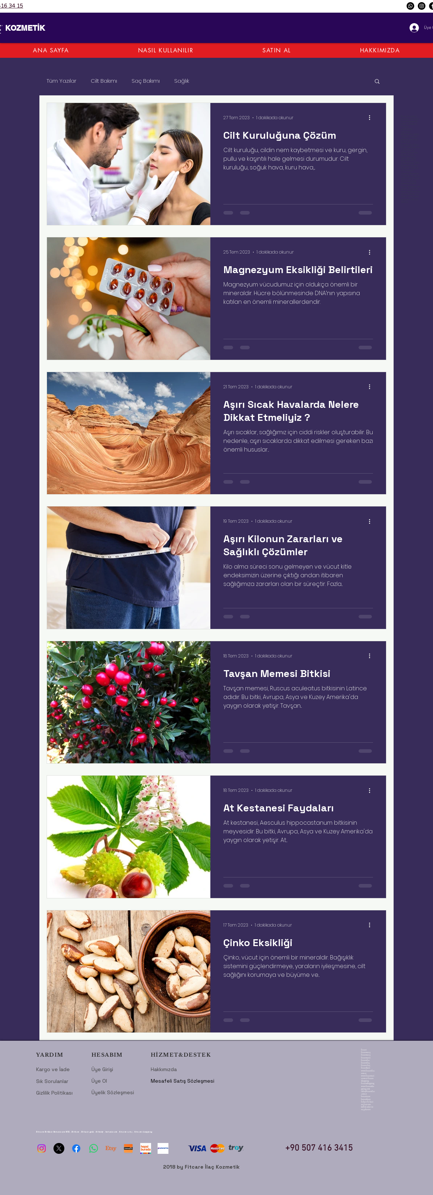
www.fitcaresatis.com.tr (367, 1077)
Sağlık (181, 81)
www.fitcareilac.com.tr (368, 1072)
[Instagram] (421, 6)
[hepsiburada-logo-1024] (145, 1148)
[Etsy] (111, 1148)
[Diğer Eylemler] (372, 117)
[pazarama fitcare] (163, 1148)
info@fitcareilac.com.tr (368, 1092)
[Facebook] (76, 1148)
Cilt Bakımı (104, 81)
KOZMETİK (25, 28)
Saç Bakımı (146, 81)
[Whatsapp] (410, 6)
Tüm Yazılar (61, 81)
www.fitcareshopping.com (367, 1087)
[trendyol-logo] (128, 1148)
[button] (377, 82)
